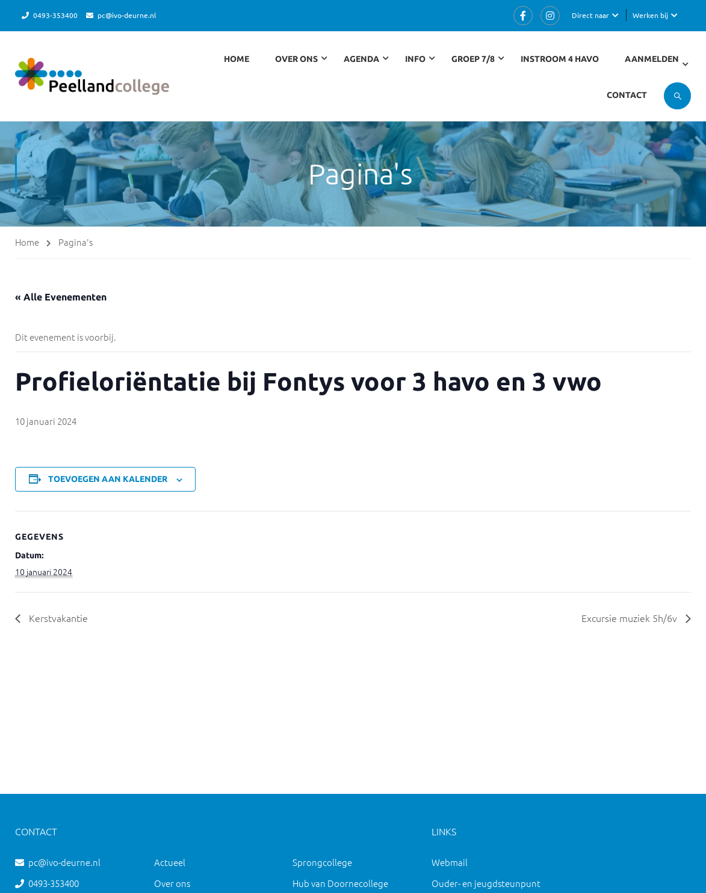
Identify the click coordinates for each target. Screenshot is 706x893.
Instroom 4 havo (560, 59)
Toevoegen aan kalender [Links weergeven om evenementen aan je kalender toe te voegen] (107, 479)
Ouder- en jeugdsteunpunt (486, 883)
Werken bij (650, 15)
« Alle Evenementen (61, 296)
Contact (627, 95)
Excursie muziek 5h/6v (630, 617)
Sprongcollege (322, 862)
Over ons (172, 883)
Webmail (450, 862)
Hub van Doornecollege (340, 883)
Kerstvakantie (57, 617)
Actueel (169, 862)
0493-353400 (55, 15)
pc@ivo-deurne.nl (127, 15)
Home (236, 59)
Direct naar (590, 15)
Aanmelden (652, 59)
